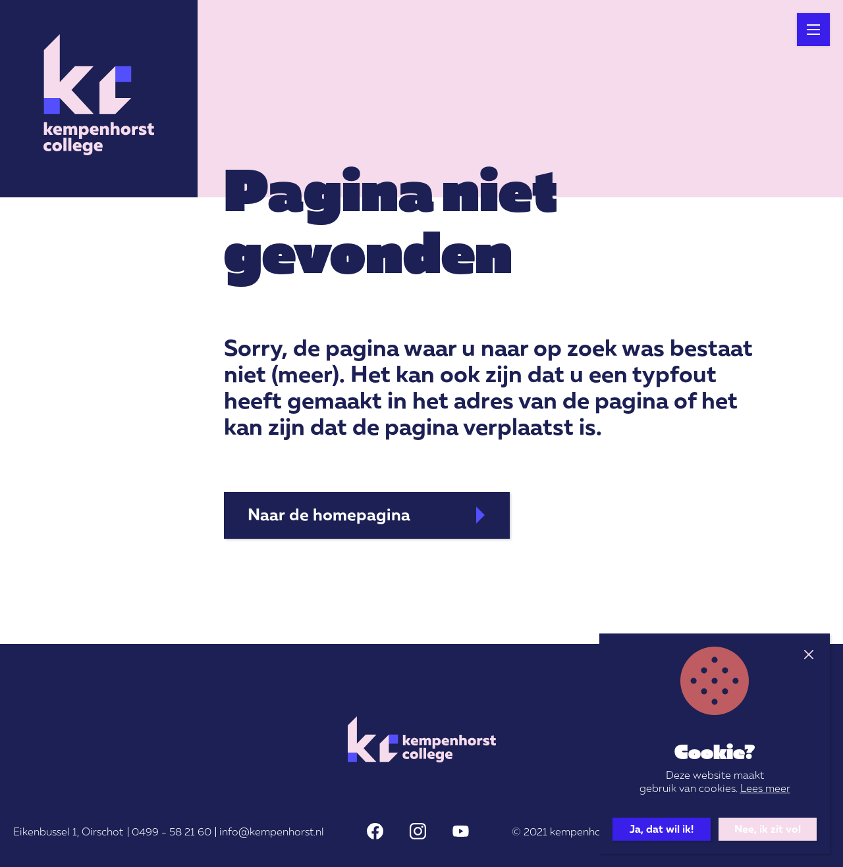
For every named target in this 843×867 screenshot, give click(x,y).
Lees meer (765, 788)
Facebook (375, 831)
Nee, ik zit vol (767, 828)
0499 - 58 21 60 (171, 831)
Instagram (418, 831)
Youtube (460, 831)
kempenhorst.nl (587, 831)
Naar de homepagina (329, 514)
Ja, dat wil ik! (661, 828)
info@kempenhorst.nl (271, 831)
